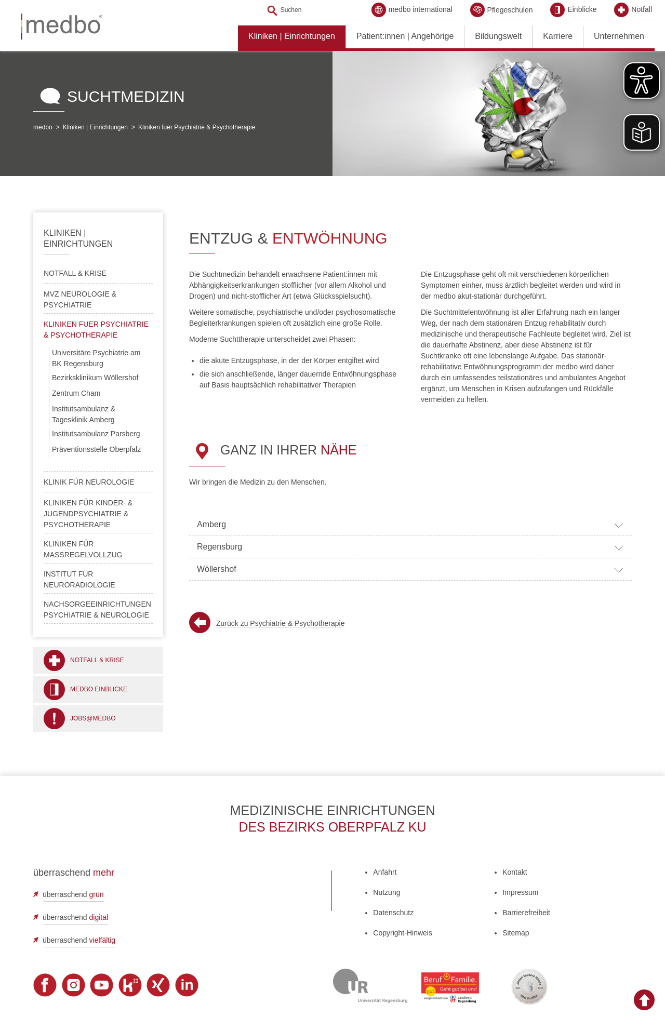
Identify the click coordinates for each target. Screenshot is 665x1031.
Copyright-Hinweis (402, 933)
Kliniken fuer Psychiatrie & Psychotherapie (196, 127)
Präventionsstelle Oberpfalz (96, 449)
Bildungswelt (498, 36)
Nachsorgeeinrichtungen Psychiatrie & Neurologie (97, 609)
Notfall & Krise (75, 273)
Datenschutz (393, 912)
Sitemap (515, 933)
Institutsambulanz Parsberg (96, 434)
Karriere (558, 36)
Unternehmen (619, 36)
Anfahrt (384, 872)
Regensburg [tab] (410, 547)
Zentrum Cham (76, 393)
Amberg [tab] (410, 525)
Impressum (520, 892)
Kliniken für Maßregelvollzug (83, 549)
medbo (42, 127)
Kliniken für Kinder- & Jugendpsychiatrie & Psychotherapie (88, 514)
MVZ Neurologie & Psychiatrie (80, 299)
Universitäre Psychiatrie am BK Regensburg (96, 358)
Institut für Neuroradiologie (79, 579)
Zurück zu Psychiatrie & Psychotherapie (280, 623)
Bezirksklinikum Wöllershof (95, 377)
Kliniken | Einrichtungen (291, 36)
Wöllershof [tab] (410, 570)
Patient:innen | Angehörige (405, 36)
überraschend (73, 894)
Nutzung (386, 892)
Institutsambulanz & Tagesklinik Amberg (83, 414)
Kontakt (514, 872)
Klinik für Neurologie (89, 482)
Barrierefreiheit (526, 912)
